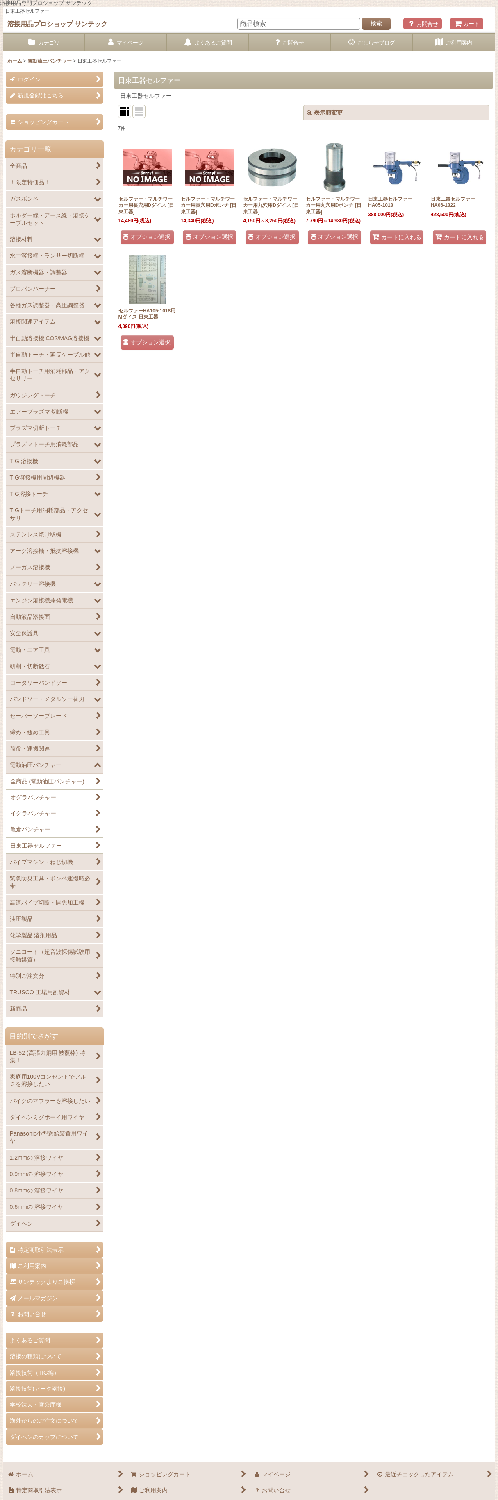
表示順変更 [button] (325, 112)
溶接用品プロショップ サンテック (57, 23)
